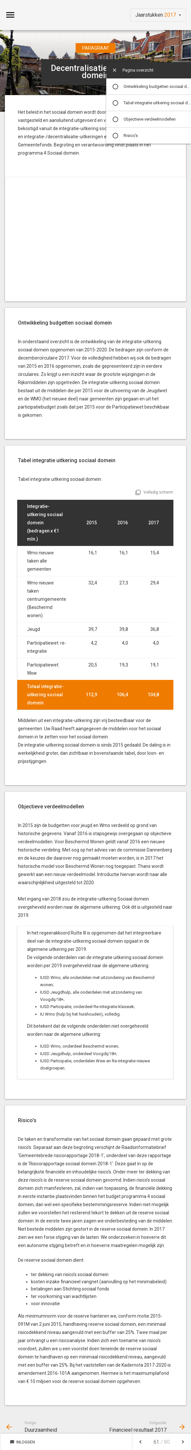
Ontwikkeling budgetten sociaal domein (157, 86)
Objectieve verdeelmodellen (150, 119)
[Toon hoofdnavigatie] (10, 15)
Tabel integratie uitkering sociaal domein (157, 102)
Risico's (131, 135)
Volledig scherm (158, 492)
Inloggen (22, 1442)
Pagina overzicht (138, 70)
